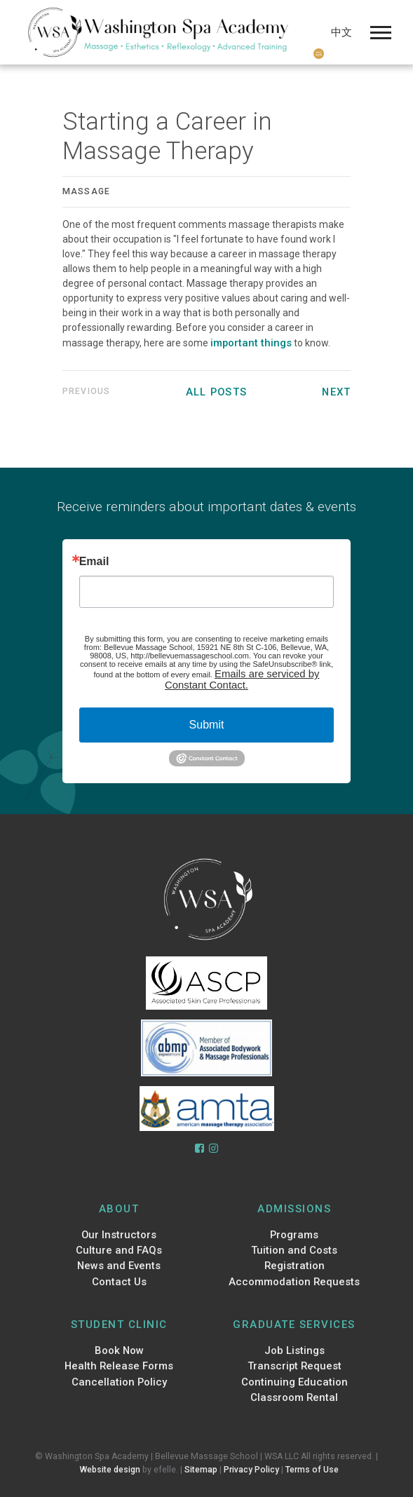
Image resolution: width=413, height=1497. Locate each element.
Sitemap (200, 1470)
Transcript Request (294, 1366)
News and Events (119, 1265)
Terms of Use (312, 1470)
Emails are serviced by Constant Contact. (242, 679)
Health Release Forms (119, 1366)
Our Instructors (118, 1234)
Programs (294, 1234)
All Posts (216, 392)
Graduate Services (294, 1324)
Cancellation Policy (119, 1382)
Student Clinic (119, 1324)
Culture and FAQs (119, 1250)
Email (94, 561)
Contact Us (119, 1281)
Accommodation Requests (294, 1281)
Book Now (119, 1350)
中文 (341, 32)
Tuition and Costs (294, 1250)
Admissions (294, 1209)
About (119, 1209)
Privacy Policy (251, 1470)
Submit (206, 725)
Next (336, 392)
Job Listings (294, 1350)
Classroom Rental (294, 1397)
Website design (109, 1470)
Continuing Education (294, 1382)
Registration (294, 1265)
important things (251, 343)
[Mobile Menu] (380, 32)
